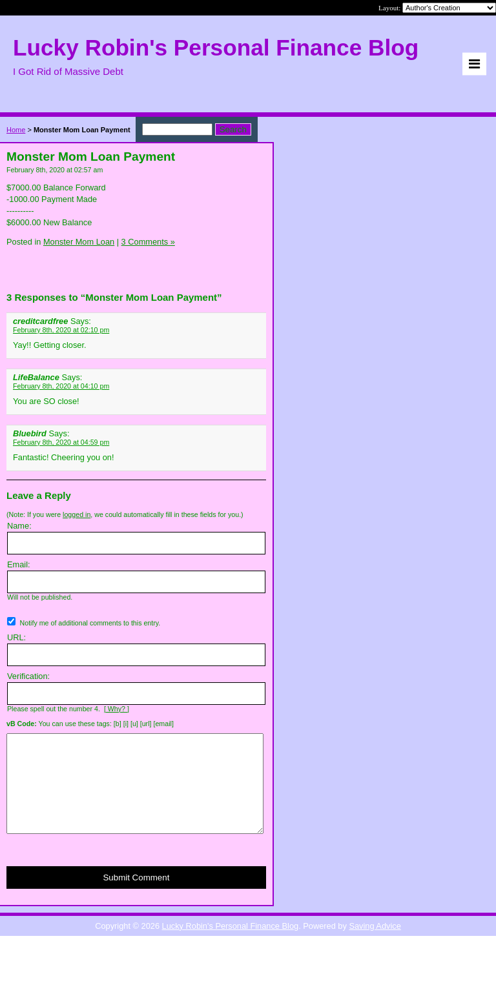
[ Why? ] (116, 709)
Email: (18, 564)
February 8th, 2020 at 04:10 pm (61, 386)
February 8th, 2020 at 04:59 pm (61, 442)
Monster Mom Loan (78, 242)
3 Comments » (148, 242)
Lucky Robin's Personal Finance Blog (230, 945)
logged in (76, 514)
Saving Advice (374, 945)
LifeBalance (36, 377)
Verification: (28, 676)
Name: (19, 526)
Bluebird (29, 433)
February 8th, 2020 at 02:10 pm (61, 330)
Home (15, 130)
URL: (16, 637)
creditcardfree (40, 321)
